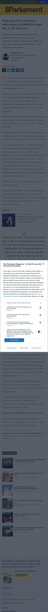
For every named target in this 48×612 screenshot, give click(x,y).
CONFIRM (14, 340)
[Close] (44, 264)
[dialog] (24, 306)
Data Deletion (11, 348)
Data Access (24, 348)
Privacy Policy (36, 348)
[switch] (39, 308)
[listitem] (24, 303)
